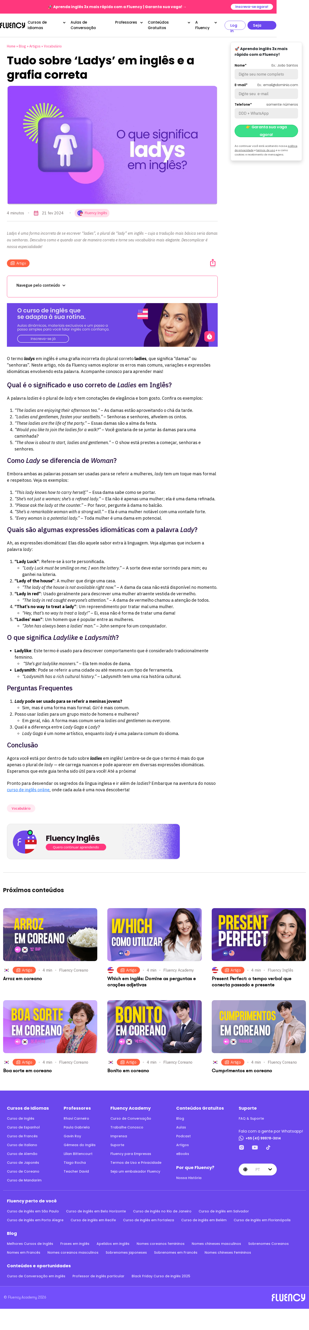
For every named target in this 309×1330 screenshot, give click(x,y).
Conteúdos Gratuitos (186, 23)
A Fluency (226, 23)
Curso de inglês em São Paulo (33, 1208)
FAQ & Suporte (251, 1115)
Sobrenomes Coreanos (268, 1240)
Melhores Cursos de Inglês (30, 1240)
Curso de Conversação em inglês (36, 1273)
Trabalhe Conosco (126, 1124)
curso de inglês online (28, 787)
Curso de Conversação (130, 1115)
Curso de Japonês (23, 1159)
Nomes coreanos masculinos (72, 1249)
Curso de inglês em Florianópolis (262, 1217)
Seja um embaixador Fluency (135, 1168)
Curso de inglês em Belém (204, 1217)
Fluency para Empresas (130, 1151)
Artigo (18, 260)
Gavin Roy (72, 1133)
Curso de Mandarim (24, 1177)
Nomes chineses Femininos (228, 1249)
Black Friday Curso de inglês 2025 (161, 1273)
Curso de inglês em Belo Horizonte (96, 1208)
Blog (22, 43)
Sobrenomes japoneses (126, 1249)
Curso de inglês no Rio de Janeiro (162, 1208)
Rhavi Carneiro (76, 1115)
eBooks (182, 1151)
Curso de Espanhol (23, 1124)
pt (257, 1167)
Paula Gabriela (77, 1124)
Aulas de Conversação (106, 23)
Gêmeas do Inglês (80, 1142)
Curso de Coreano (23, 1168)
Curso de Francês (22, 1133)
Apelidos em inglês (113, 1240)
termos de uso (265, 147)
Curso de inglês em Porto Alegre (35, 1217)
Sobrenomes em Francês (175, 1249)
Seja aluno (289, 23)
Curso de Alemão (22, 1151)
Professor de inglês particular (98, 1273)
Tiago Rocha (75, 1159)
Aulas (181, 1124)
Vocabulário (53, 43)
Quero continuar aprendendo (76, 844)
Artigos (35, 43)
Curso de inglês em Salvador (224, 1208)
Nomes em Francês (23, 1249)
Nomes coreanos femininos (161, 1240)
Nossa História (188, 1175)
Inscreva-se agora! (284, 7)
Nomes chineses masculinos (216, 1240)
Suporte (117, 1142)
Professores (144, 23)
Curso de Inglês (20, 1115)
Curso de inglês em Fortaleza (148, 1217)
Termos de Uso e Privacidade (135, 1159)
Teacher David (76, 1168)
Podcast (183, 1133)
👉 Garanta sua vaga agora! (266, 128)
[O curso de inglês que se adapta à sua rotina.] (112, 322)
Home (11, 43)
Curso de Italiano (22, 1142)
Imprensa (118, 1133)
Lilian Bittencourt (78, 1151)
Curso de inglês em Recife (93, 1217)
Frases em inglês (74, 1240)
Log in (260, 23)
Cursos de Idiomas (57, 23)
